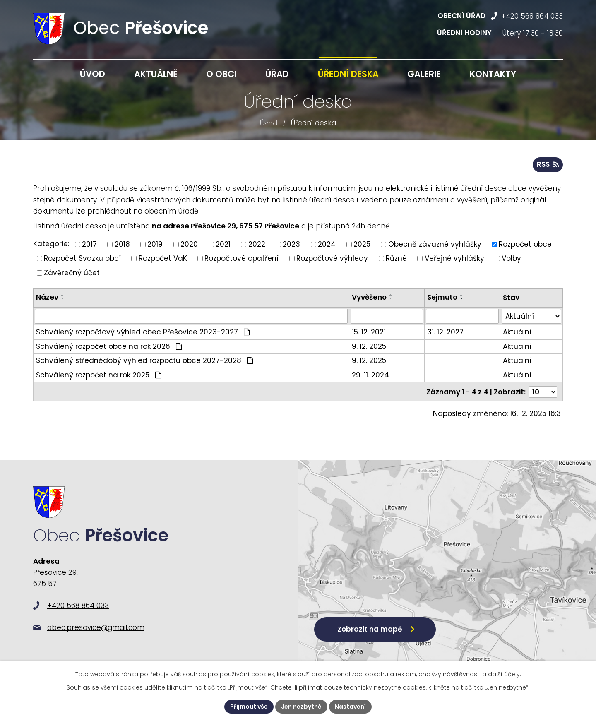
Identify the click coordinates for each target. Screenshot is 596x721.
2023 (291, 244)
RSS (548, 164)
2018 (122, 244)
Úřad (277, 74)
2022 (256, 244)
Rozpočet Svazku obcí (82, 258)
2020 (189, 244)
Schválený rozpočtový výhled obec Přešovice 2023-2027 (143, 332)
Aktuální (517, 332)
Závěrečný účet (72, 272)
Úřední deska (348, 74)
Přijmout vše (249, 706)
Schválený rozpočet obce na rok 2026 (109, 346)
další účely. (504, 674)
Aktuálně (156, 74)
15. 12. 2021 (369, 332)
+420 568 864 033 (532, 16)
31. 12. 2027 (445, 332)
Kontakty (493, 74)
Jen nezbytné (301, 706)
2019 (155, 244)
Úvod (268, 123)
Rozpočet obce (525, 244)
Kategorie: (51, 244)
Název (47, 297)
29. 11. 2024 (370, 375)
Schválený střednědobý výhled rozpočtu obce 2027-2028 (144, 360)
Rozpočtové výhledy (332, 258)
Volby (511, 258)
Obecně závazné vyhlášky (434, 244)
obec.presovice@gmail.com (95, 627)
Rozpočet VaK (163, 258)
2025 (361, 244)
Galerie (424, 74)
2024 (327, 244)
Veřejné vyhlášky (454, 258)
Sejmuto (442, 297)
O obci (221, 74)
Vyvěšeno (369, 297)
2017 (89, 244)
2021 (223, 244)
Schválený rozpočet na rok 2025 (98, 375)
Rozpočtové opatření (241, 258)
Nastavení (350, 706)
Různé (396, 258)
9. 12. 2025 (369, 346)
